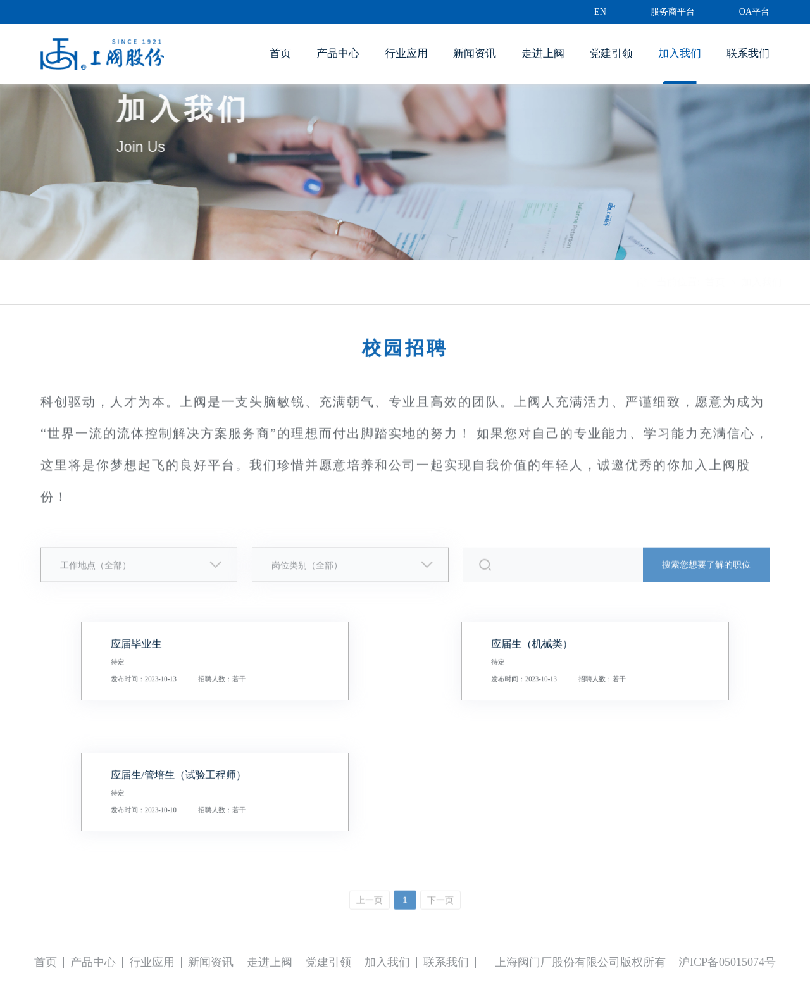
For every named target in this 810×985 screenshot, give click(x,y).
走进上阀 (542, 53)
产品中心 (337, 53)
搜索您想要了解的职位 (706, 569)
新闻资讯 (474, 53)
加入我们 (679, 53)
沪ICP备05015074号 (727, 962)
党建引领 (611, 53)
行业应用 (406, 53)
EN (600, 11)
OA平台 (754, 11)
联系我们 (748, 53)
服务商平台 (673, 11)
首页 (280, 53)
